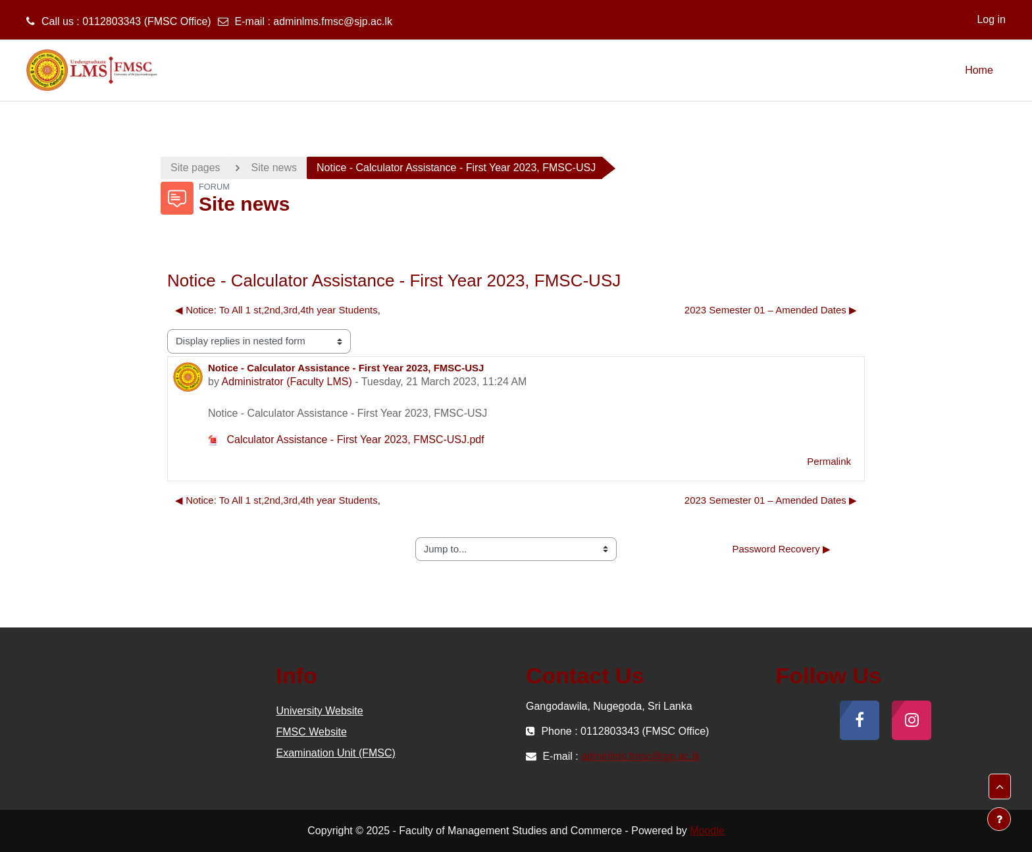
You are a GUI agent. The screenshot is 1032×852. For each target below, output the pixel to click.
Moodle (707, 830)
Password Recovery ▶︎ (781, 548)
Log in (991, 19)
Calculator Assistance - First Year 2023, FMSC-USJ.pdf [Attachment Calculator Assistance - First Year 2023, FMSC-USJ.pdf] (346, 439)
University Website (319, 710)
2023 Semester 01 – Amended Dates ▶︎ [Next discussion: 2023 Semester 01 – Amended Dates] (770, 309)
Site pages (195, 167)
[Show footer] (999, 819)
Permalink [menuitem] (829, 461)
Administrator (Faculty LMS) (286, 381)
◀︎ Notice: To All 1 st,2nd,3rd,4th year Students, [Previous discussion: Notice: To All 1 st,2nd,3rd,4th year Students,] (277, 309)
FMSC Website (311, 731)
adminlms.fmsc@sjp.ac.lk (332, 21)
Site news (274, 167)
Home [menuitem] (979, 70)
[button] (1000, 787)
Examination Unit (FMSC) (336, 753)
